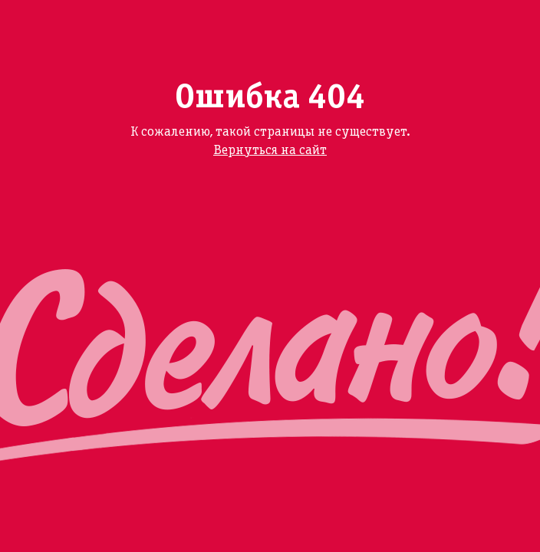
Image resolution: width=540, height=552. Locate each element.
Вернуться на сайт (270, 150)
